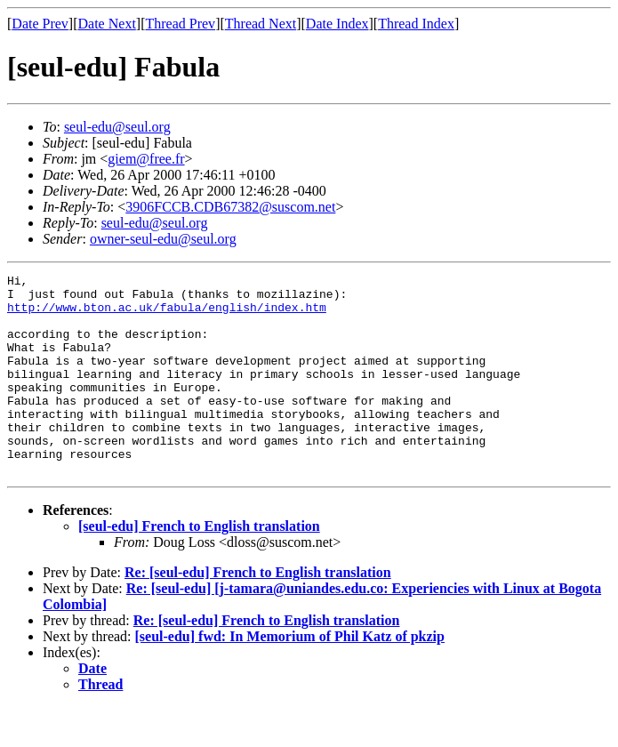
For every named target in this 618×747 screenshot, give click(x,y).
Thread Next (260, 23)
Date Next (107, 23)
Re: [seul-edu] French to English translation (257, 612)
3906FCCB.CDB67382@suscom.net (230, 206)
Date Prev (40, 23)
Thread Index (416, 23)
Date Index (337, 23)
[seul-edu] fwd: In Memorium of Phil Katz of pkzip (290, 676)
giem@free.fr (146, 158)
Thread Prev (180, 23)
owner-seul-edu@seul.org (163, 238)
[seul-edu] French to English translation (199, 566)
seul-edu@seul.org (117, 126)
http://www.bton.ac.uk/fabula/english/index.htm (166, 315)
